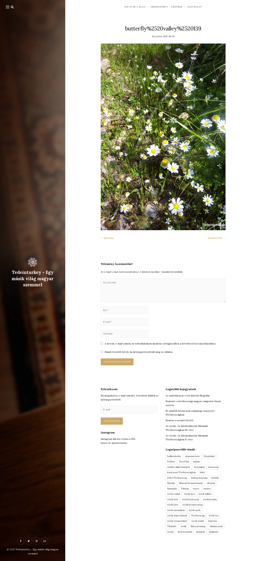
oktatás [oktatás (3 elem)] (213, 489)
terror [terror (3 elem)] (197, 494)
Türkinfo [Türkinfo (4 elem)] (172, 535)
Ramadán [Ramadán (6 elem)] (172, 494)
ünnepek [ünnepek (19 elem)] (172, 546)
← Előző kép (107, 237)
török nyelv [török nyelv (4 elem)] (196, 517)
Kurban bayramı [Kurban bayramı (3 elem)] (202, 483)
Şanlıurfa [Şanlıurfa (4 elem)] (186, 546)
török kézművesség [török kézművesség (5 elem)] (195, 512)
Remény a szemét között (179, 424)
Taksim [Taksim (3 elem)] (185, 494)
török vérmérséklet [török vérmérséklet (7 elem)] (178, 529)
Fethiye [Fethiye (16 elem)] (171, 466)
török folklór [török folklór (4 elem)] (208, 500)
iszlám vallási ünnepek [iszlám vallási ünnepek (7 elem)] (179, 471)
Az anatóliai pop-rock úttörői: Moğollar (188, 399)
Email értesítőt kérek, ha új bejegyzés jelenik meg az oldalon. (139, 355)
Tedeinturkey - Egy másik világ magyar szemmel (32, 278)
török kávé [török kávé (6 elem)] (173, 512)
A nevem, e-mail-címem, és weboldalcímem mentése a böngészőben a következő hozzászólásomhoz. (160, 346)
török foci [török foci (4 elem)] (191, 500)
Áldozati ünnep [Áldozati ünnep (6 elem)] (200, 535)
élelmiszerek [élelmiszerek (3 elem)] (174, 541)
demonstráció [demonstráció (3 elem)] (194, 460)
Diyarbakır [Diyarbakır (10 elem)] (212, 460)
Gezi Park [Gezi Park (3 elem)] (185, 466)
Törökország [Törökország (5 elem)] (201, 523)
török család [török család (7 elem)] (174, 500)
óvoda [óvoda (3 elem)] (189, 541)
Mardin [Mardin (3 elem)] (171, 489)
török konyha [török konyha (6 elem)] (214, 506)
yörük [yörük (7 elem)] (185, 535)
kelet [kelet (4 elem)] (205, 477)
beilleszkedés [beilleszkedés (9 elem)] (174, 460)
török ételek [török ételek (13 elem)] (201, 529)
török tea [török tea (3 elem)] (218, 523)
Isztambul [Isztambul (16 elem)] (201, 471)
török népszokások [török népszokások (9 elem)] (178, 523)
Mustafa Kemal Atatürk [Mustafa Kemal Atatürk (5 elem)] (192, 489)
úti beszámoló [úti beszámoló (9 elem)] (205, 541)
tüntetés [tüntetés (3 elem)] (217, 529)
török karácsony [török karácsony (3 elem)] (193, 506)
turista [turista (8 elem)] (209, 494)
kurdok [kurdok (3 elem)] (219, 483)
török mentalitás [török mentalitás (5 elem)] (176, 517)
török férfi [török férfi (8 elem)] (173, 506)
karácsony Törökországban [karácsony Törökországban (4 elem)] (182, 477)
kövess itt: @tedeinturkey (114, 447)
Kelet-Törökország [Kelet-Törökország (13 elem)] (178, 483)
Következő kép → (217, 237)
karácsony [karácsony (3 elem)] (217, 471)
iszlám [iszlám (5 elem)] (199, 466)
